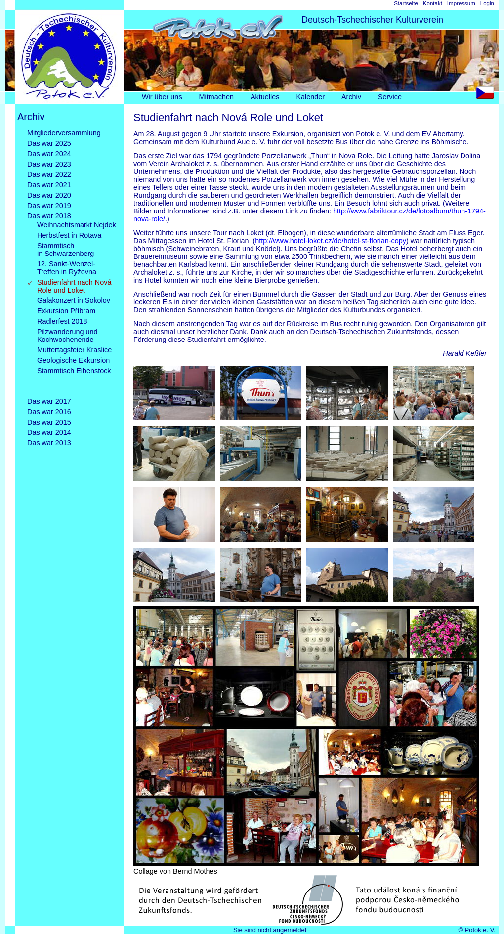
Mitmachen (216, 97)
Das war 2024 (49, 154)
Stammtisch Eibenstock (74, 378)
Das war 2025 (49, 143)
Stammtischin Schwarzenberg (65, 249)
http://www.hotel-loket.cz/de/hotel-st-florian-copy (330, 241)
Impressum (461, 3)
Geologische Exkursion (73, 360)
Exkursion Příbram (66, 311)
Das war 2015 (49, 422)
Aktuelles (265, 97)
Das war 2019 (49, 206)
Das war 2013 (49, 443)
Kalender (310, 97)
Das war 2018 (49, 216)
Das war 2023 (49, 164)
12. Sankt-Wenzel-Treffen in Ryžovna (66, 268)
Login (487, 3)
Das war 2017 (49, 401)
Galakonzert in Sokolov (73, 300)
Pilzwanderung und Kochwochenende (67, 335)
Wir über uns (162, 97)
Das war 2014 (49, 432)
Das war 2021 (49, 185)
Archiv (351, 97)
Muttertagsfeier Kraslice (74, 350)
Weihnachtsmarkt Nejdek (76, 225)
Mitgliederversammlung (64, 133)
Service (390, 97)
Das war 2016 (49, 412)
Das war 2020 (49, 195)
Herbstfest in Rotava (69, 235)
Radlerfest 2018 (62, 321)
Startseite (406, 3)
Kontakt (432, 3)
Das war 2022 (49, 174)
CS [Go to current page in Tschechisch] (487, 95)
